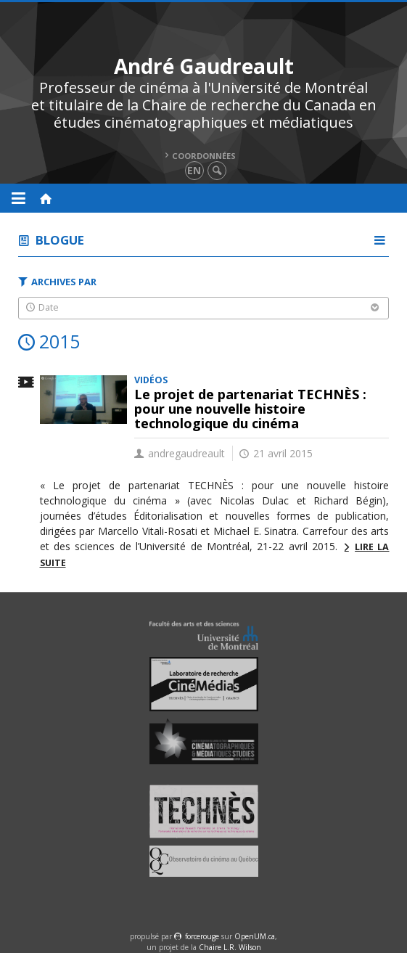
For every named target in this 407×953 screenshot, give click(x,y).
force (202, 936)
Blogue (60, 240)
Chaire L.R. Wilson (230, 947)
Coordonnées (204, 155)
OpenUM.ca (254, 936)
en (194, 170)
